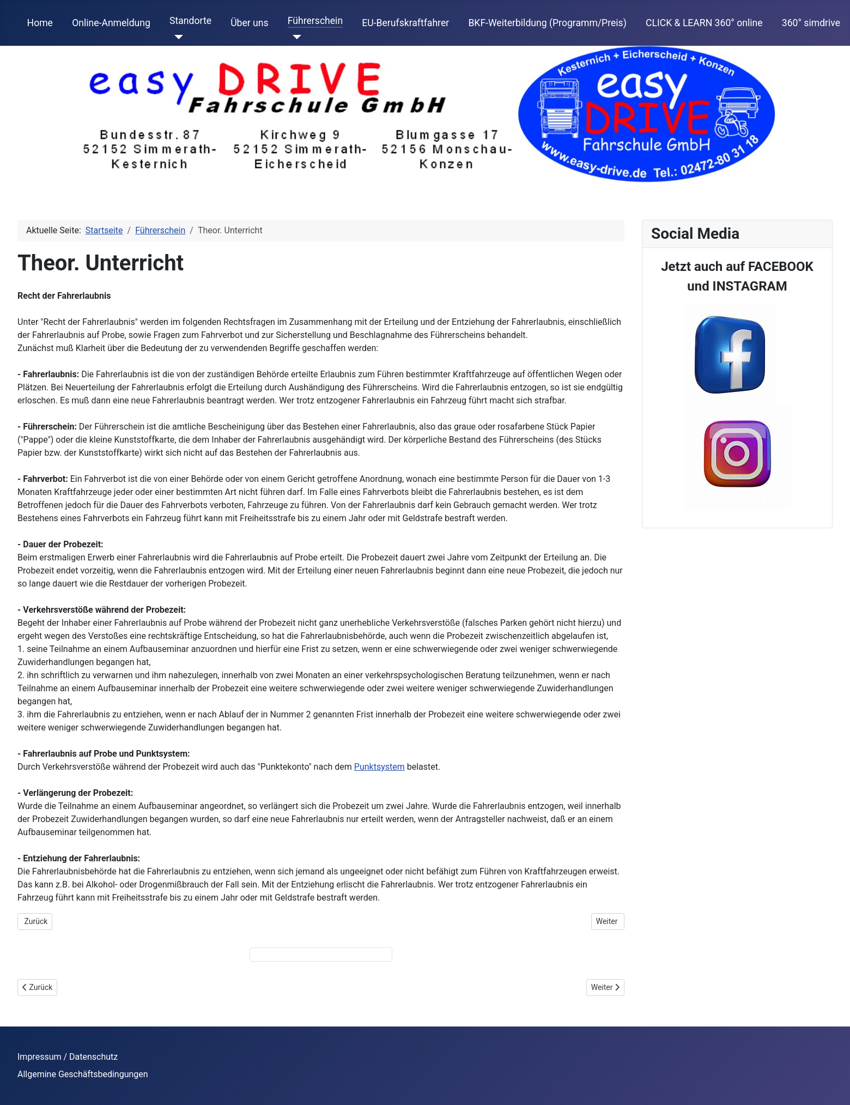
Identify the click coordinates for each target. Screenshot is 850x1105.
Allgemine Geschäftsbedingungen (82, 1074)
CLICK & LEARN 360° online (704, 22)
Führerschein (315, 20)
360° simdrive (811, 22)
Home (40, 22)
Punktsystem (379, 767)
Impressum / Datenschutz (67, 1057)
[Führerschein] (294, 37)
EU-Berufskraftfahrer (405, 22)
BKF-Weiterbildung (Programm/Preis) (547, 22)
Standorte (190, 20)
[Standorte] (176, 37)
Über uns (249, 22)
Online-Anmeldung (111, 22)
